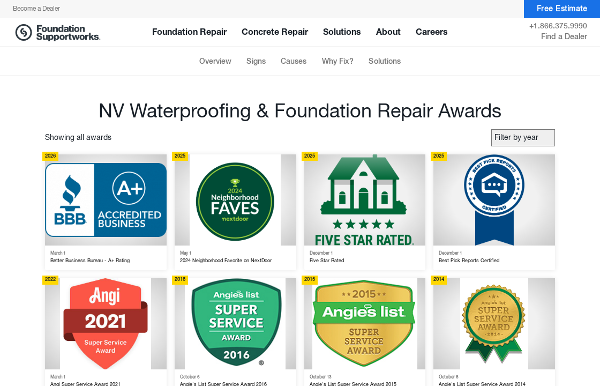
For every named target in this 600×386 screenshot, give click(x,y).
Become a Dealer (36, 9)
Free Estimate (562, 9)
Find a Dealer (564, 37)
